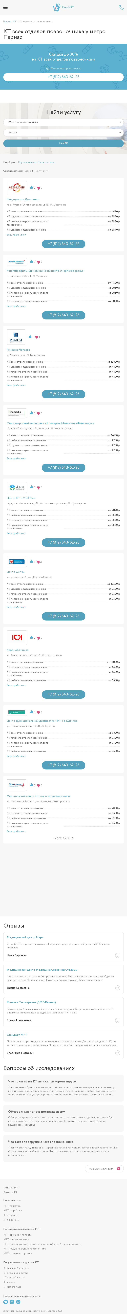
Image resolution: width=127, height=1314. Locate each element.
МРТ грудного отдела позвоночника (24, 1249)
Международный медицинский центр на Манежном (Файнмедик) (50, 423)
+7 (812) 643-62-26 (121, 7)
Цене (28, 171)
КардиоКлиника (17, 650)
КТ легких (9, 1282)
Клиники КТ (10, 1192)
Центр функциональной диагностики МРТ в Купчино (42, 721)
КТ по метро (10, 1215)
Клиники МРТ (11, 1188)
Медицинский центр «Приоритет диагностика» (39, 796)
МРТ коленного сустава (17, 1253)
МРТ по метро (12, 1206)
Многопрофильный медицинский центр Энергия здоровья (45, 271)
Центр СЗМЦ (15, 572)
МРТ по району (12, 1210)
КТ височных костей (15, 1273)
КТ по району (11, 1220)
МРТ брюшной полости (17, 1235)
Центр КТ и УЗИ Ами (21, 498)
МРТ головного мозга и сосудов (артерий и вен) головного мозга (42, 1244)
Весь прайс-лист (16, 235)
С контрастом (46, 162)
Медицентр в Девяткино (23, 199)
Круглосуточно (27, 162)
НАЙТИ (63, 143)
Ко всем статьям (101, 1169)
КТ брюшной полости (16, 1268)
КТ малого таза (12, 1287)
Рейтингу (40, 171)
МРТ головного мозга (16, 1239)
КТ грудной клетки (14, 1277)
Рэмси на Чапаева (18, 350)
